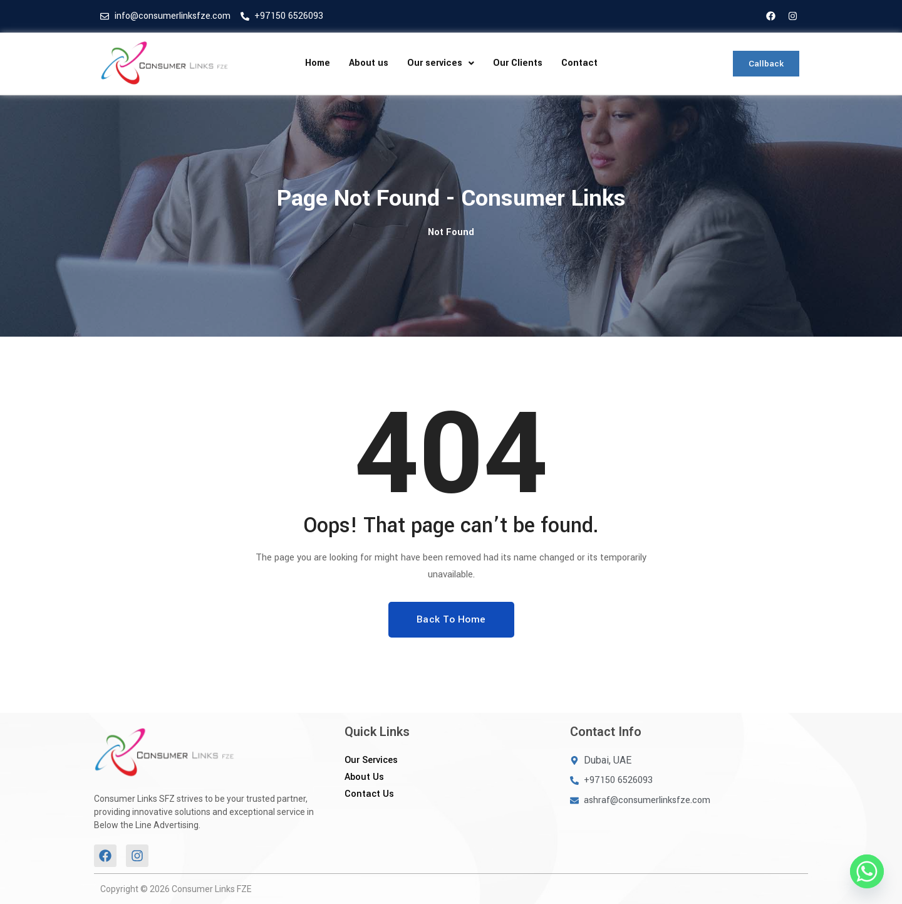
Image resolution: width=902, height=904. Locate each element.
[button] (441, 63)
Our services (440, 63)
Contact (579, 63)
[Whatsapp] (867, 871)
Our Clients (517, 63)
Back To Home (451, 619)
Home (317, 63)
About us (368, 63)
